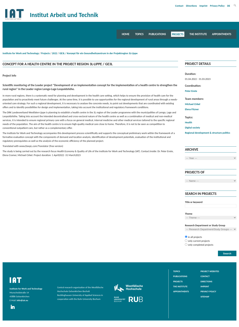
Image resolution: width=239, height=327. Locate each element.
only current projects (198, 241)
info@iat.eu (22, 300)
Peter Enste (191, 91)
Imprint (203, 5)
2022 (54, 53)
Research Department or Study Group (205, 225)
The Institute (198, 34)
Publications (157, 34)
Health (188, 122)
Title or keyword (193, 202)
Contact (179, 5)
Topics (139, 34)
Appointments (221, 34)
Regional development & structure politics (207, 132)
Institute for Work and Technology (21, 53)
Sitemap (205, 296)
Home (125, 34)
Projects (177, 34)
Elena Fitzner (192, 109)
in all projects (194, 237)
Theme (188, 213)
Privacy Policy (217, 5)
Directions (191, 5)
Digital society (192, 127)
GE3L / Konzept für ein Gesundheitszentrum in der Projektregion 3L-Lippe (98, 53)
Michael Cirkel (192, 104)
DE (228, 5)
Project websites (210, 271)
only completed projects (200, 244)
